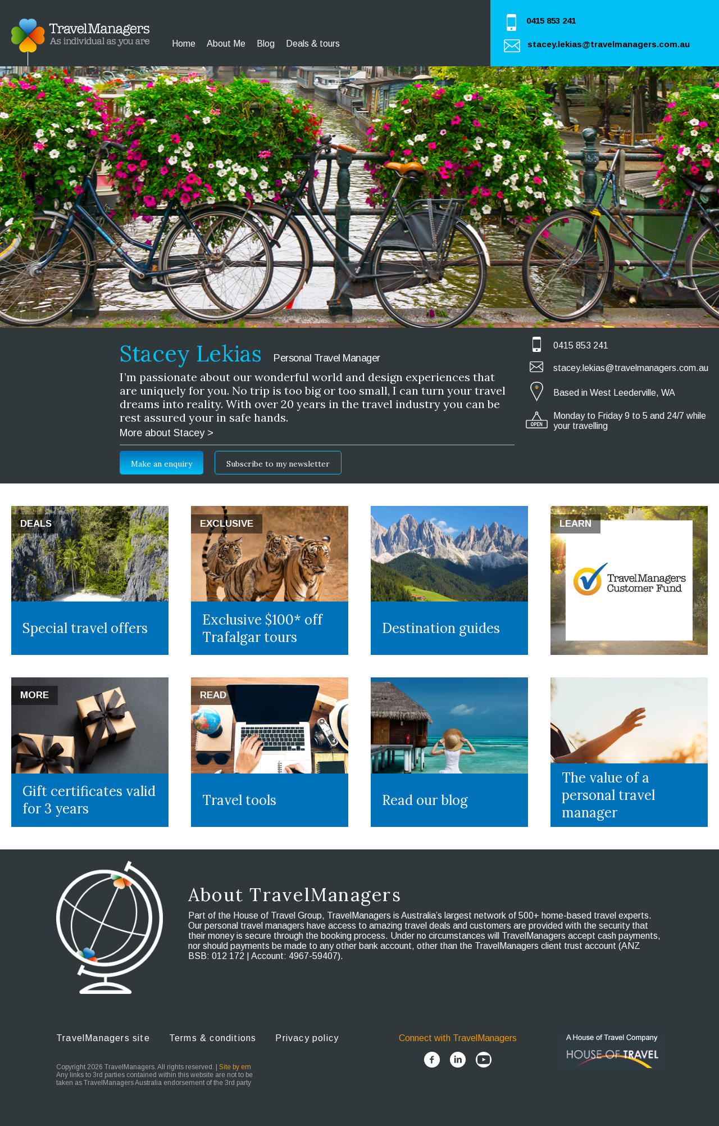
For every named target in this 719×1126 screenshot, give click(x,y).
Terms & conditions (213, 1038)
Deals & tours (313, 43)
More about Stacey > (166, 432)
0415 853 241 (551, 20)
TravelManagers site (103, 1038)
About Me (226, 43)
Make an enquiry (161, 464)
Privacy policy (307, 1038)
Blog (266, 43)
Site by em (235, 1067)
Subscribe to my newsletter (278, 464)
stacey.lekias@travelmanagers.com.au (608, 44)
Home (183, 43)
